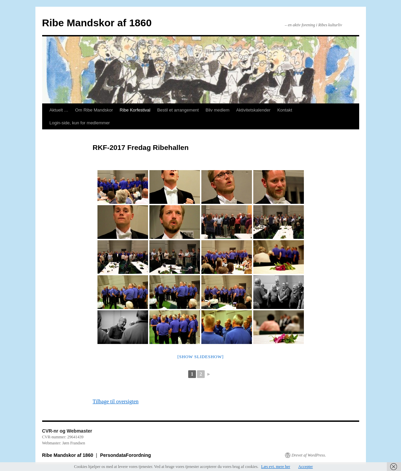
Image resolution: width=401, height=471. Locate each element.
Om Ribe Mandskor (94, 110)
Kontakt (284, 110)
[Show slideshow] (200, 356)
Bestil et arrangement (178, 110)
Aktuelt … (59, 110)
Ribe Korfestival (135, 110)
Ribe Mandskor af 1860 (97, 22)
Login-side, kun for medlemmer (80, 122)
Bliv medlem (217, 110)
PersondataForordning (125, 455)
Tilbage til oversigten (116, 401)
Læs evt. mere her (275, 466)
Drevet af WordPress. (309, 455)
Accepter (305, 466)
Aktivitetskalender (253, 110)
